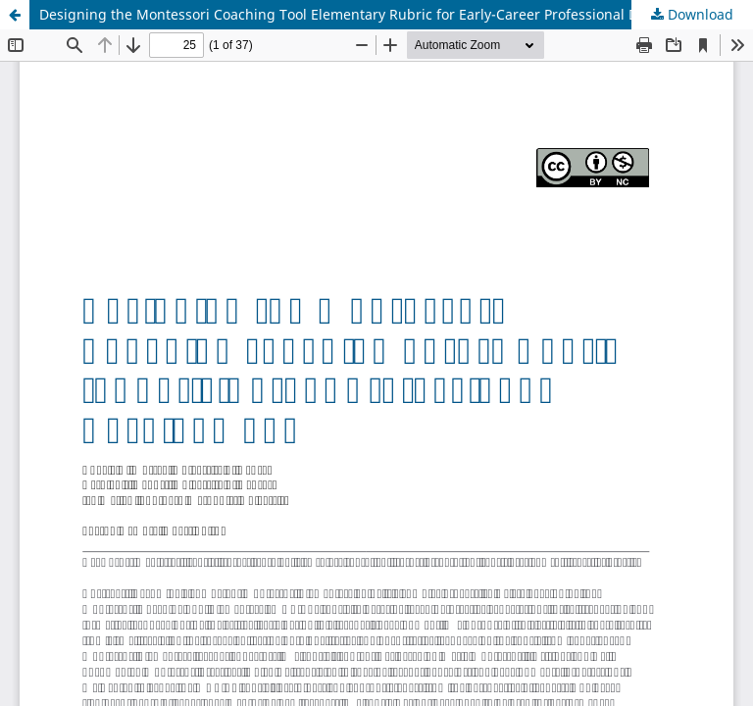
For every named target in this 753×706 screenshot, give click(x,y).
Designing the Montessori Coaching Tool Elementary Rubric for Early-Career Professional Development (377, 14)
